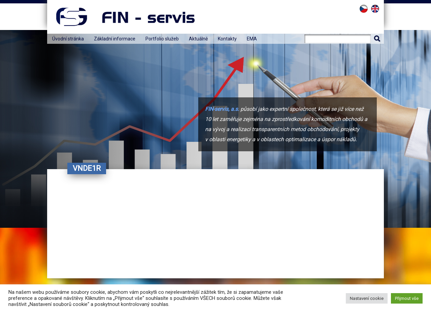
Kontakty (227, 38)
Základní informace (114, 38)
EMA (252, 38)
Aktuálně (198, 38)
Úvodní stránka (68, 38)
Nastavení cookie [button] (367, 298)
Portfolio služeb (162, 38)
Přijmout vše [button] (407, 298)
